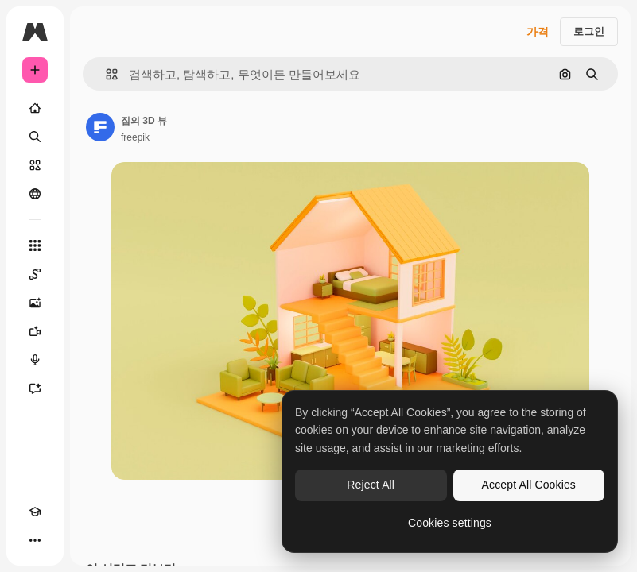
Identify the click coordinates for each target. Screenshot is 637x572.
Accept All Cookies (529, 484)
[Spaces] (35, 274)
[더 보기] (35, 540)
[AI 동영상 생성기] (35, 331)
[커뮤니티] (35, 194)
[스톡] (35, 165)
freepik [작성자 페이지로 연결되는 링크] (135, 137)
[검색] (35, 136)
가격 (537, 31)
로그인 (588, 31)
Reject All (370, 484)
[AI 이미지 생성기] (35, 302)
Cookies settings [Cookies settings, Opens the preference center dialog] (449, 522)
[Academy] (35, 511)
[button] (105, 74)
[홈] (35, 108)
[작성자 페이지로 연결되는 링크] (100, 127)
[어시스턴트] (35, 388)
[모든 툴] (35, 245)
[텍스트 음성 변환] (35, 360)
